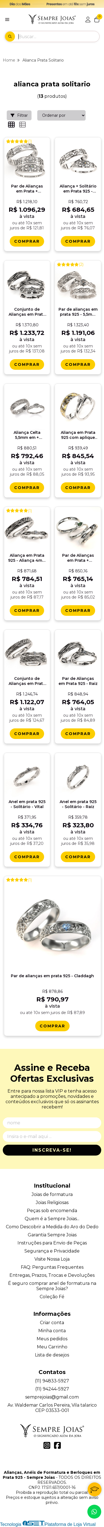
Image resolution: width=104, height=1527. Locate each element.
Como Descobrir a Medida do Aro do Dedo (52, 1226)
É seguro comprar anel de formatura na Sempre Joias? (52, 1286)
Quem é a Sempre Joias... (52, 1218)
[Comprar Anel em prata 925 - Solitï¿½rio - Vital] (27, 857)
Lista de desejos (52, 1355)
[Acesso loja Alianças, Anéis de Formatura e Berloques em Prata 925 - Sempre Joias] (88, 19)
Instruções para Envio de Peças (52, 1243)
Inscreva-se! (52, 1150)
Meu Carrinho (52, 1347)
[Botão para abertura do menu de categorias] (7, 19)
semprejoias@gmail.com (52, 1397)
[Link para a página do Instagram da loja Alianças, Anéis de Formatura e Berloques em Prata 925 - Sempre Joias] (47, 1445)
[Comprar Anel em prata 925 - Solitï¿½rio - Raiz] (78, 857)
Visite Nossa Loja (52, 1259)
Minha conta (52, 1330)
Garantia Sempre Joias (52, 1234)
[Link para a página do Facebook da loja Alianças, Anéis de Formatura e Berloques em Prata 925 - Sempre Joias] (57, 1445)
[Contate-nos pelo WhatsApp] (94, 1512)
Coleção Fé (52, 1296)
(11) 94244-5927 (52, 1389)
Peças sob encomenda (52, 1210)
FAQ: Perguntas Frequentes (52, 1267)
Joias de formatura (52, 1194)
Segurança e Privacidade (52, 1251)
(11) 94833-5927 (52, 1380)
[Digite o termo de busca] (58, 36)
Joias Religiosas (52, 1202)
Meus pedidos (52, 1338)
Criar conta (52, 1322)
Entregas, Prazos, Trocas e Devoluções (52, 1275)
